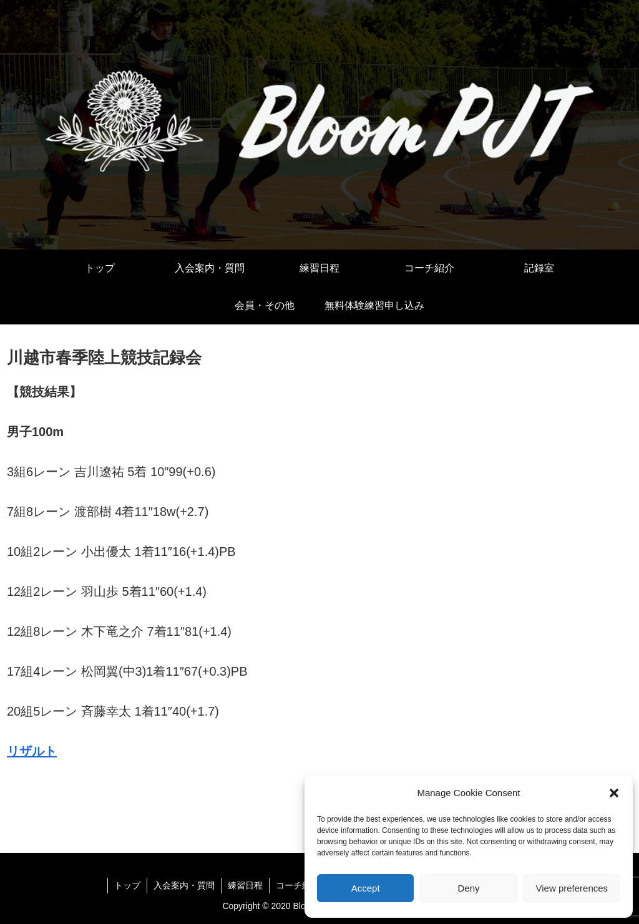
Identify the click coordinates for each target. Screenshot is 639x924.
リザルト (32, 751)
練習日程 (245, 885)
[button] (614, 793)
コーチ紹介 (298, 885)
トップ (127, 885)
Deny (468, 888)
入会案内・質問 (184, 885)
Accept (365, 888)
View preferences (572, 888)
